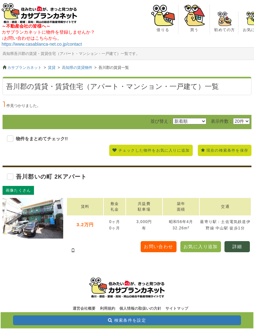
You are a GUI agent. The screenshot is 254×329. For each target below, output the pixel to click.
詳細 (237, 246)
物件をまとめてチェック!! (42, 138)
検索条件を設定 (130, 320)
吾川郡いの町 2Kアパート (51, 177)
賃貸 (52, 67)
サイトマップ (176, 308)
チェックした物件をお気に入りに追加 (154, 150)
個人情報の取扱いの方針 (140, 308)
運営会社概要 (84, 308)
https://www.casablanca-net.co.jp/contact (42, 44)
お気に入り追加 (201, 246)
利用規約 (107, 308)
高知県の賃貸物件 (77, 67)
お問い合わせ (158, 246)
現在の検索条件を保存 (227, 150)
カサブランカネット (24, 67)
